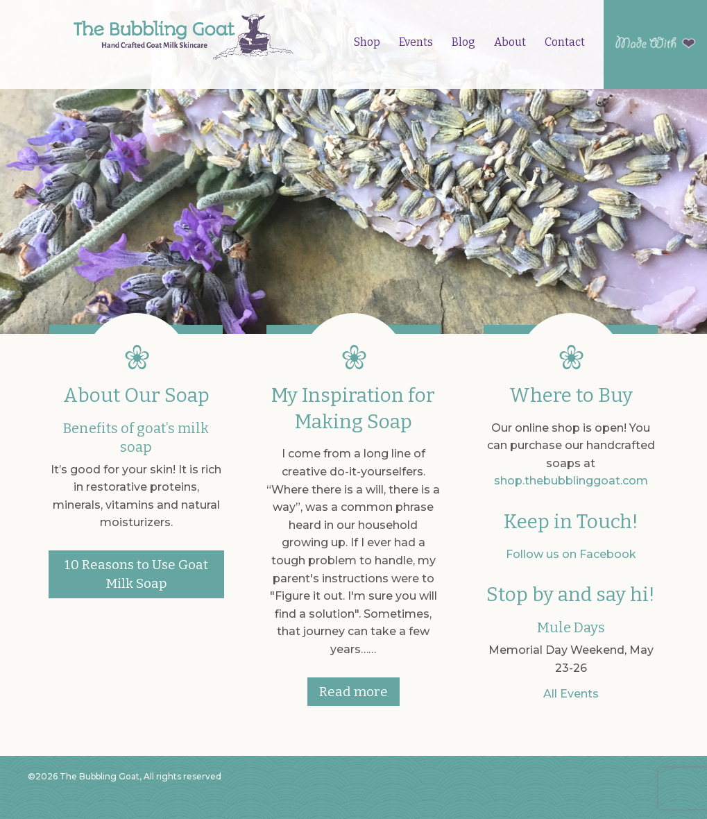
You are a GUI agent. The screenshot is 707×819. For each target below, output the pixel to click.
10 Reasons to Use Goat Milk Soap (136, 574)
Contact (565, 42)
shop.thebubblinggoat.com (571, 480)
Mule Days (571, 627)
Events (416, 42)
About (510, 42)
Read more (353, 692)
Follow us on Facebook (571, 554)
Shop (367, 42)
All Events (571, 693)
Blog (463, 42)
